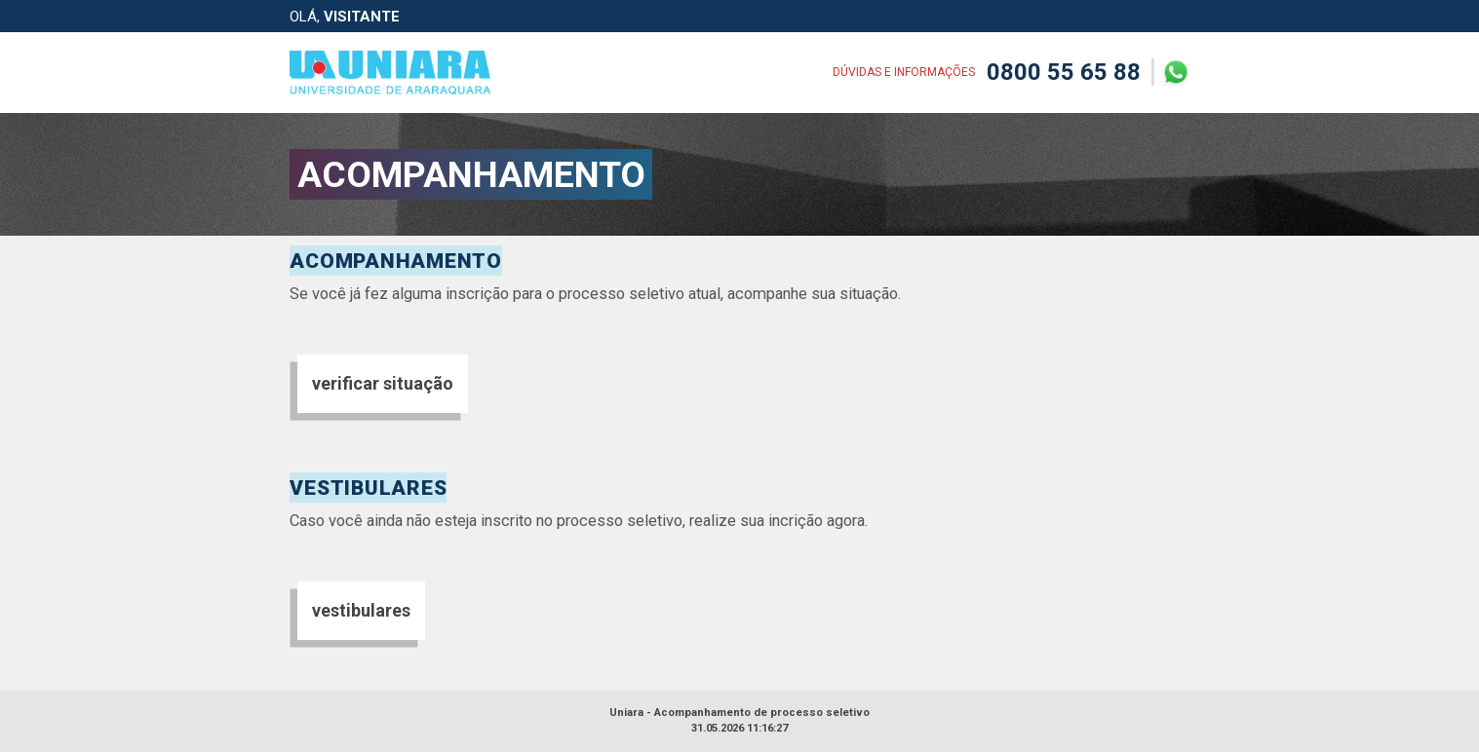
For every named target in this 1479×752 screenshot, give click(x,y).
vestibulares (361, 610)
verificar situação (382, 383)
